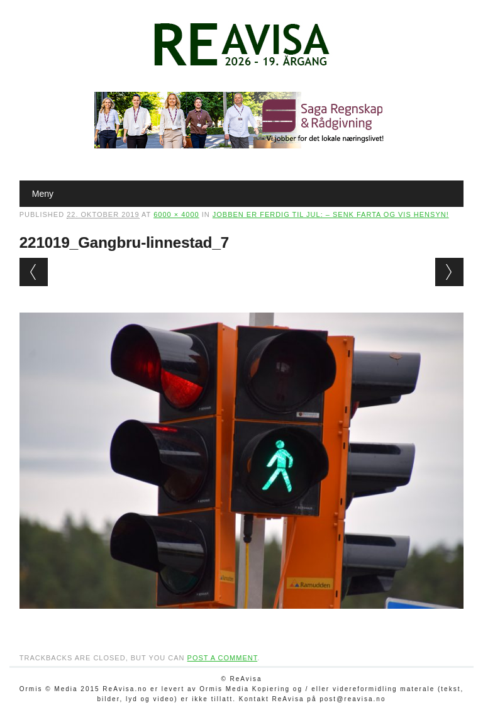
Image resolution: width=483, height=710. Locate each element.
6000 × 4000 (176, 214)
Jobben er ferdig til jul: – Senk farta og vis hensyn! (331, 214)
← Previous (33, 272)
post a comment (222, 658)
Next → (449, 272)
